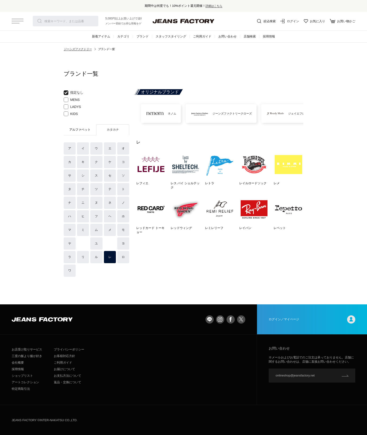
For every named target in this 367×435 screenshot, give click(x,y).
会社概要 (18, 362)
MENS (72, 99)
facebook (231, 319)
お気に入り (314, 21)
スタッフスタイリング (171, 36)
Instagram (220, 319)
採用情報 (269, 36)
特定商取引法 (21, 389)
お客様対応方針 (64, 356)
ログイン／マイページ (312, 319)
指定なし (73, 92)
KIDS (71, 113)
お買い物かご (342, 21)
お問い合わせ (227, 36)
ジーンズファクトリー (78, 49)
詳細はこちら (214, 5)
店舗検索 (250, 36)
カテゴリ (123, 36)
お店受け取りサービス (27, 349)
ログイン (289, 21)
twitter (241, 319)
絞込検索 (266, 21)
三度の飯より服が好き (27, 356)
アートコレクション (25, 382)
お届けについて (64, 369)
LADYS (72, 106)
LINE (210, 319)
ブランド (142, 36)
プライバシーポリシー (69, 349)
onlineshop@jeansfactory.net (295, 375)
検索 (39, 21)
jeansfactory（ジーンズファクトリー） (183, 21)
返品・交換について (67, 382)
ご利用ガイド (202, 36)
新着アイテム (101, 36)
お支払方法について (67, 375)
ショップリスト (22, 375)
